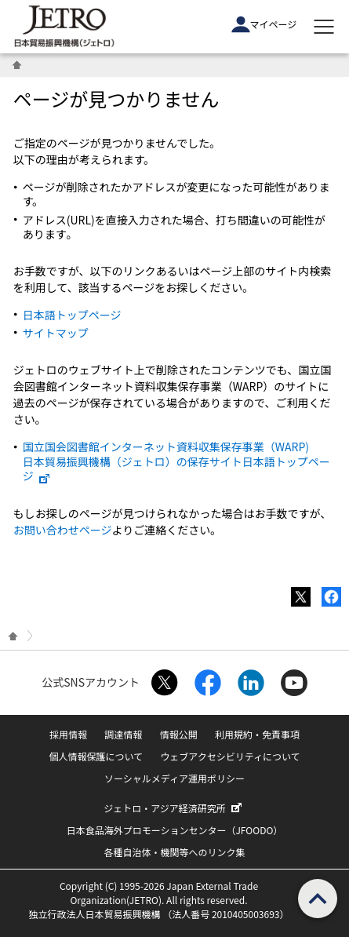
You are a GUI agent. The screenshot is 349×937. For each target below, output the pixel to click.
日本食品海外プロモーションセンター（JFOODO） (175, 830)
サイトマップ (56, 333)
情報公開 (179, 734)
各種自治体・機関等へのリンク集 (174, 852)
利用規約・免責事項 (257, 734)
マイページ (264, 24)
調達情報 (123, 734)
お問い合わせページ (62, 530)
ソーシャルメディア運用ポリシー (174, 778)
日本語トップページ (72, 315)
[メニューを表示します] (324, 26)
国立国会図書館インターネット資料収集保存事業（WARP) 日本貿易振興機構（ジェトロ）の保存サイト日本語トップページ (176, 461)
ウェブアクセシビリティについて (230, 756)
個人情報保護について (96, 756)
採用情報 (68, 734)
